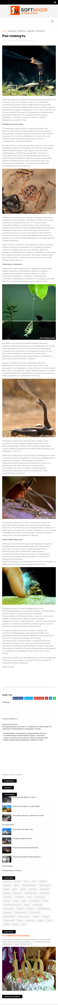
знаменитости (30, 894)
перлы (20, 909)
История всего (8, 825)
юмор (15, 925)
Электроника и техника (11, 871)
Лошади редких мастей (22, 839)
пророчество (20, 913)
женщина (33, 890)
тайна (20, 921)
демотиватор (45, 886)
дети (15, 890)
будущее (7, 886)
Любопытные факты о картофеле (26, 807)
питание (30, 909)
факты (41, 921)
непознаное (9, 909)
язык (24, 925)
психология (35, 913)
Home (4, 31)
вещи (17, 886)
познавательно (43, 909)
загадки (7, 894)
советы (46, 917)
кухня (23, 901)
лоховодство (35, 901)
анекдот (43, 882)
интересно (44, 894)
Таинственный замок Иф (23, 830)
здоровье (17, 894)
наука (26, 905)
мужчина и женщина (12, 905)
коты (16, 901)
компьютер (39, 898)
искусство (19, 898)
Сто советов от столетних (15, 936)
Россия (17, 882)
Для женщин (7, 867)
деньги (6, 890)
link (3, 690)
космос (7, 901)
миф (46, 901)
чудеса (7, 925)
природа (30, 31)
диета (23, 890)
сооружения (9, 921)
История (7, 882)
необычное (21, 31)
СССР (26, 882)
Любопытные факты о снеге (24, 798)
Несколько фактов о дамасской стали (28, 816)
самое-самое (23, 917)
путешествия (9, 917)
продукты (8, 913)
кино (29, 898)
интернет (8, 898)
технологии (30, 921)
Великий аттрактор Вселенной (25, 848)
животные (12, 31)
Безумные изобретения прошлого (27, 857)
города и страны (29, 886)
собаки (36, 917)
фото (49, 921)
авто (34, 882)
